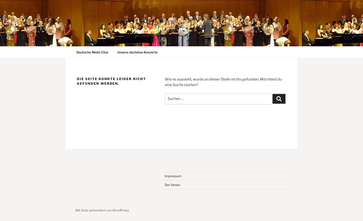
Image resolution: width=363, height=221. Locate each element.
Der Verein (172, 185)
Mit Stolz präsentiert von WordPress (102, 210)
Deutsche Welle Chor (92, 52)
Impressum (173, 176)
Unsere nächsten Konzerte (137, 52)
